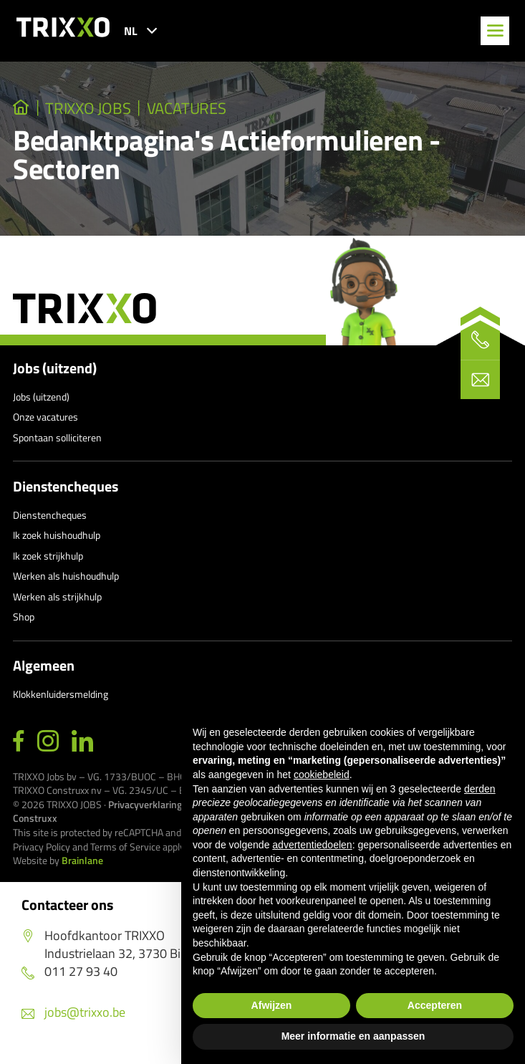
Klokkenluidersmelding (60, 693)
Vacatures (187, 108)
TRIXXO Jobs (88, 108)
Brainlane (82, 860)
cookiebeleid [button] (322, 774)
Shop (23, 616)
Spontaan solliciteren (57, 437)
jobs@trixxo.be (73, 1012)
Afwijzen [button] (271, 1005)
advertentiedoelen (312, 844)
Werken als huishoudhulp (66, 575)
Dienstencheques (65, 486)
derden (480, 789)
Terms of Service (125, 846)
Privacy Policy (41, 846)
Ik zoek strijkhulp (48, 555)
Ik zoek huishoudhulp (56, 534)
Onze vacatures (45, 416)
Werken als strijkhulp (57, 596)
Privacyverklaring (145, 804)
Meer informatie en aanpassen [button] (353, 1036)
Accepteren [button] (435, 1005)
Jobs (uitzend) (55, 368)
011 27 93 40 (69, 971)
